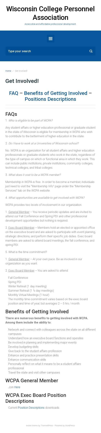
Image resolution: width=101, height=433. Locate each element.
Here (17, 387)
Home (8, 71)
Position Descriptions (31, 407)
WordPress (70, 425)
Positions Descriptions (50, 99)
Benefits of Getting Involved (55, 93)
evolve (28, 425)
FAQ (13, 93)
